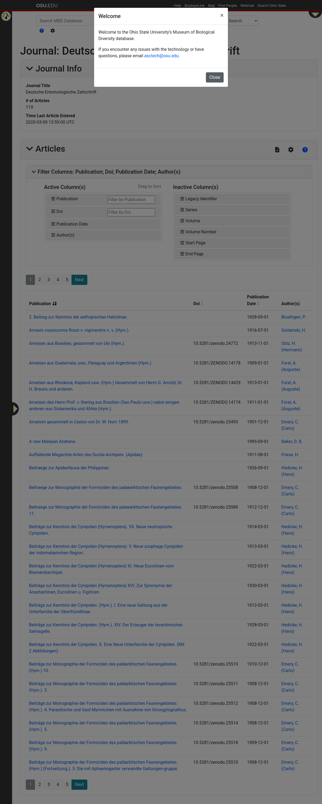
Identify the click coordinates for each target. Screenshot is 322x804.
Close (214, 77)
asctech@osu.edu (161, 55)
